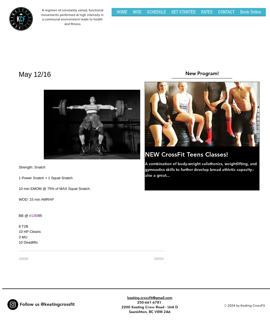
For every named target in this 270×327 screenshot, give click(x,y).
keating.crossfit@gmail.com (149, 297)
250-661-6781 (150, 302)
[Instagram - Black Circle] (12, 304)
